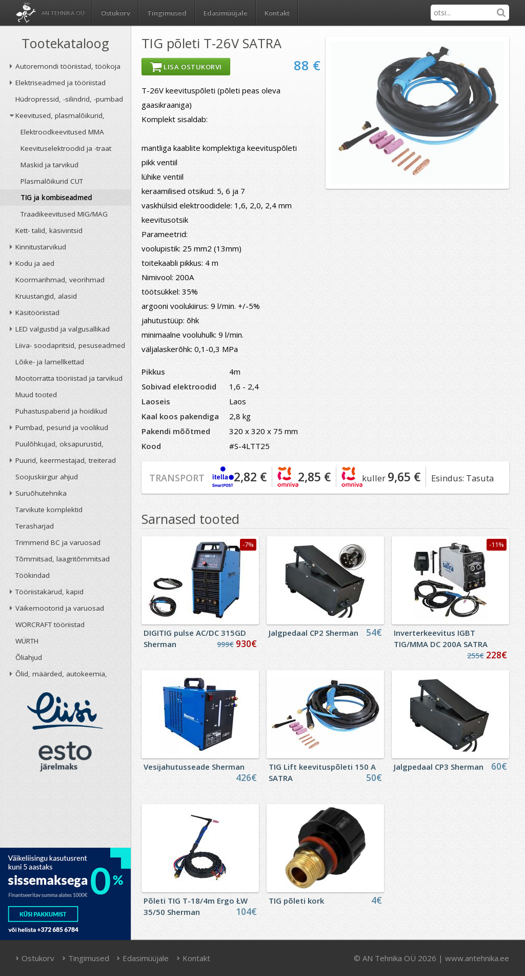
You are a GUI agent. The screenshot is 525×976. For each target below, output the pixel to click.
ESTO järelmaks (65, 756)
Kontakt (277, 12)
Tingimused (167, 12)
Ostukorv (35, 958)
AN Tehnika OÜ (63, 12)
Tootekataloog (65, 43)
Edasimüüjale (226, 12)
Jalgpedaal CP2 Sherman (313, 633)
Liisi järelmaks (65, 711)
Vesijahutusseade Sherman (194, 767)
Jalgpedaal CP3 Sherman (438, 767)
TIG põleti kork (296, 900)
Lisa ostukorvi (186, 66)
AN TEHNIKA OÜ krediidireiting (65, 813)
